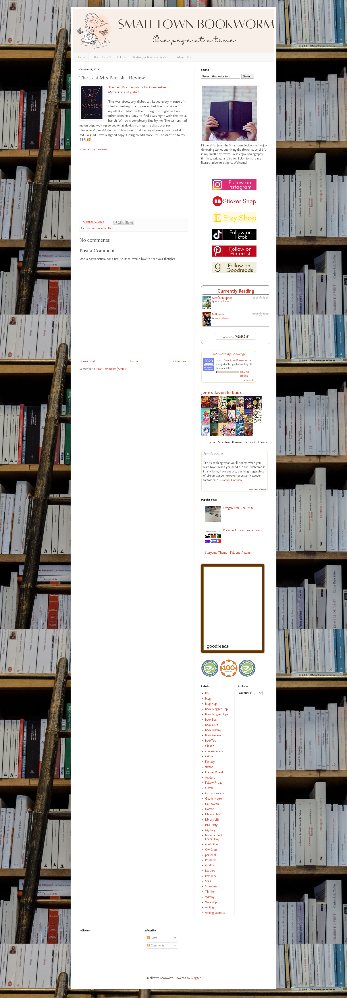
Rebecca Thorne (222, 301)
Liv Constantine (155, 87)
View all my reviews (93, 149)
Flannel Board (214, 772)
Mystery (210, 830)
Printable (210, 860)
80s (207, 693)
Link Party (211, 825)
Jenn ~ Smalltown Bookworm (232, 360)
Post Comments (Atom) (111, 369)
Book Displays (213, 730)
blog (208, 699)
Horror (209, 809)
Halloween (212, 804)
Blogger (196, 978)
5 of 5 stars (131, 92)
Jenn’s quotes (213, 453)
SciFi (208, 881)
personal (210, 855)
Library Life (212, 819)
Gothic (209, 788)
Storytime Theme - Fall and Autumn (228, 553)
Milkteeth (218, 314)
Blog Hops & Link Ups (109, 57)
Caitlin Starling (222, 318)
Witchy (209, 897)
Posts (152, 938)
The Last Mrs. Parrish (123, 87)
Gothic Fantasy (214, 793)
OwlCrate (211, 850)
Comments (155, 945)
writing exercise (215, 913)
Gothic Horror (214, 798)
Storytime (211, 886)
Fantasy (210, 762)
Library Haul (213, 814)
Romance (211, 876)
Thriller (112, 228)
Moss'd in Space (222, 298)
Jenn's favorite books (222, 392)
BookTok (210, 741)
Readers (210, 871)
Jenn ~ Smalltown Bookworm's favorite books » (239, 442)
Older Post (180, 361)
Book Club (211, 725)
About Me (184, 57)
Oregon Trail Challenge (238, 508)
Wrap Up (211, 902)
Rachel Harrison (232, 480)
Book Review (98, 228)
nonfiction (211, 844)
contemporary (214, 751)
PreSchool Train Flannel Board (242, 530)
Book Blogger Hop (216, 709)
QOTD (209, 865)
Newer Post (88, 361)
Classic (209, 746)
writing (209, 907)
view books (249, 380)
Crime (209, 756)
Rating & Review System (151, 57)
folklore (210, 777)
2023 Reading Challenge (229, 354)
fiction (209, 767)
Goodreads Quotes (257, 489)
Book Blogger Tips (216, 714)
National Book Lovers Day (214, 837)
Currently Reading (236, 291)
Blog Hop (211, 704)
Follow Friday (213, 783)
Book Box (210, 720)
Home (80, 57)
